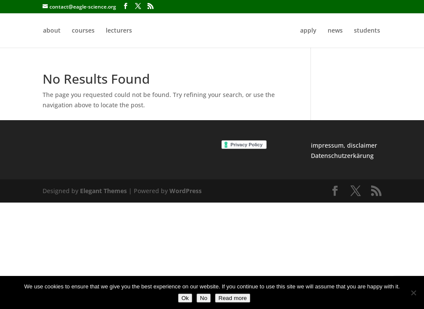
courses (83, 30)
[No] (413, 292)
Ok (185, 298)
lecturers (119, 30)
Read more (232, 298)
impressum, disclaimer (344, 145)
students (367, 30)
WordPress (185, 191)
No (203, 298)
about (52, 30)
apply (308, 30)
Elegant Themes (103, 191)
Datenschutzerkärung (342, 155)
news (335, 30)
